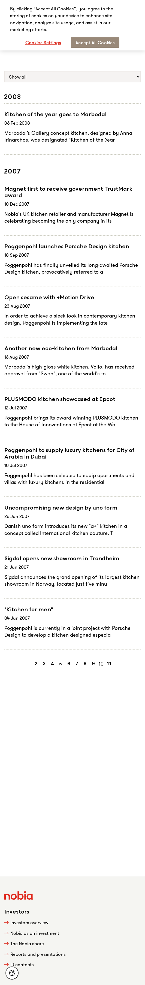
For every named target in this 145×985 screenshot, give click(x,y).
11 (109, 663)
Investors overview (29, 922)
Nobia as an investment (34, 933)
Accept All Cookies (95, 42)
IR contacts (22, 964)
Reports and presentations (38, 954)
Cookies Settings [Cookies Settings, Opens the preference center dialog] (43, 42)
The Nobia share (27, 943)
